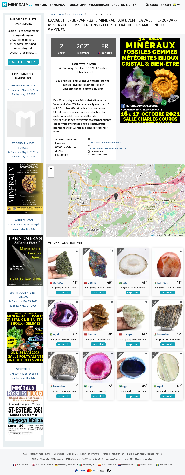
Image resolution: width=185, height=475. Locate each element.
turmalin (161, 334)
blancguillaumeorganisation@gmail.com (107, 148)
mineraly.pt (145, 464)
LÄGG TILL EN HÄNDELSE (23, 61)
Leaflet (153, 235)
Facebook (57, 458)
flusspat (126, 334)
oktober (80, 14)
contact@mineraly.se (117, 458)
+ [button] (51, 169)
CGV (25, 453)
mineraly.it (87, 464)
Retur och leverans (90, 453)
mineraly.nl (126, 464)
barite (90, 334)
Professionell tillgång (113, 453)
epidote (56, 282)
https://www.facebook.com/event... (105, 142)
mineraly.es (106, 464)
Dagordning (57, 14)
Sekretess (59, 453)
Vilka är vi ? (72, 453)
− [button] (51, 174)
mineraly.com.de (65, 464)
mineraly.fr (21, 464)
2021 (69, 14)
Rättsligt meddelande (41, 453)
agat (123, 282)
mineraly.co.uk (41, 464)
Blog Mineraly (40, 458)
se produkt (63, 292)
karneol (160, 282)
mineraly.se (164, 464)
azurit (90, 282)
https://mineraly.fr (144, 458)
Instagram (73, 458)
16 (88, 14)
